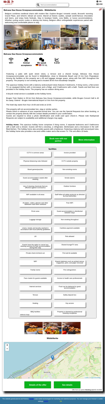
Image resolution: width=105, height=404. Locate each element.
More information (87, 140)
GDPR (46, 401)
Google (31, 399)
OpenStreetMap (96, 377)
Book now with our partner (58, 140)
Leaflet (86, 377)
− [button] (7, 349)
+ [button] (7, 345)
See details (67, 385)
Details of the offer (37, 385)
